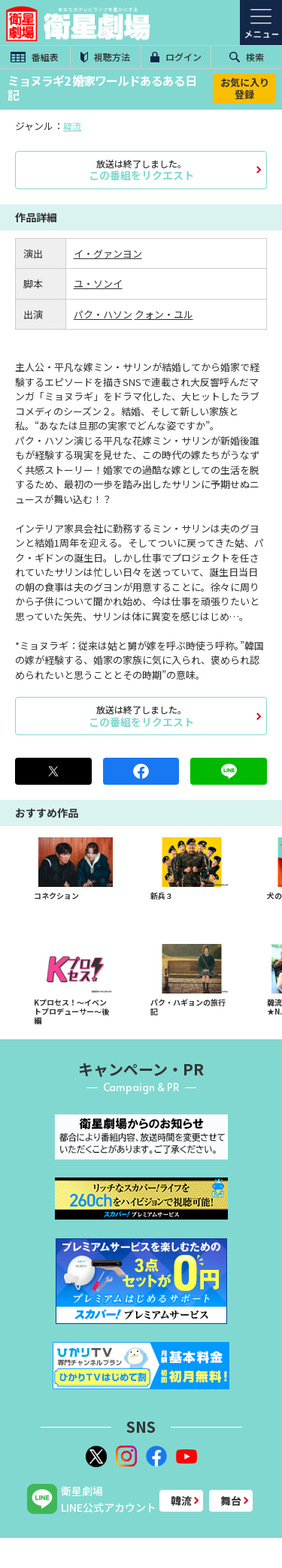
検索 (246, 56)
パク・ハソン (103, 314)
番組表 (35, 56)
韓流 (72, 125)
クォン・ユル (164, 314)
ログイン (176, 56)
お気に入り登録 (244, 88)
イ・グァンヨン (108, 253)
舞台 (230, 1500)
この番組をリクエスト (141, 169)
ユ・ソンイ (98, 283)
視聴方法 (105, 56)
